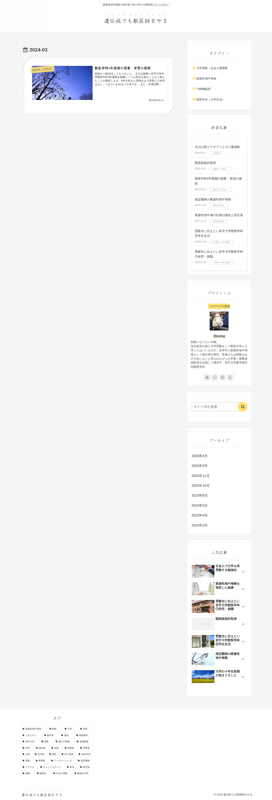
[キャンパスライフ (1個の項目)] (52, 767)
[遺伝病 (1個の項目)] (41, 748)
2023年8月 (200, 495)
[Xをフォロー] (214, 377)
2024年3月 (200, 466)
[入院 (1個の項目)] (26, 754)
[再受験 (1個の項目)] (41, 761)
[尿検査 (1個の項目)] (70, 748)
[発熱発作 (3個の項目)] (83, 735)
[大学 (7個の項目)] (70, 729)
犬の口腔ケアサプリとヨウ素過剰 (217, 147)
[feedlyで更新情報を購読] (222, 377)
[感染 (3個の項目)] (67, 735)
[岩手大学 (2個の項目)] (30, 742)
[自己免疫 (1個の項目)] (68, 754)
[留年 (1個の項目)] (53, 754)
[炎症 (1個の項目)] (71, 767)
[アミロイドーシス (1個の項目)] (62, 761)
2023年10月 (201, 486)
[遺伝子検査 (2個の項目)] (64, 742)
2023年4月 (200, 515)
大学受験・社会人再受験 (212, 68)
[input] (217, 406)
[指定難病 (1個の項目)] (84, 761)
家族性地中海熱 (206, 78)
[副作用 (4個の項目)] (50, 735)
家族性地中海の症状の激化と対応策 (219, 215)
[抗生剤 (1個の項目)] (40, 754)
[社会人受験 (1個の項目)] (62, 773)
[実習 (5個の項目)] (85, 729)
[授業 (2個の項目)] (46, 742)
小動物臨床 (203, 88)
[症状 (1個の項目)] (56, 748)
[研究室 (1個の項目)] (85, 767)
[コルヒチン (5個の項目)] (31, 735)
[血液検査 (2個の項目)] (84, 742)
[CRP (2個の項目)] (27, 748)
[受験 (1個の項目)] (27, 761)
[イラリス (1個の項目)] (29, 767)
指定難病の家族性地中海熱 (213, 199)
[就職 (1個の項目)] (27, 773)
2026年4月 (200, 456)
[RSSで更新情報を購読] (230, 377)
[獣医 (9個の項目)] (55, 729)
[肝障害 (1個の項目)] (85, 748)
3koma (219, 336)
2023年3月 (200, 525)
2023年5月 (200, 505)
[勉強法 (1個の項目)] (43, 773)
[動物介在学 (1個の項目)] (83, 773)
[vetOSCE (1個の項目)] (85, 754)
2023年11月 (201, 476)
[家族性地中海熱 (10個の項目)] (34, 729)
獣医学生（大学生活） (210, 99)
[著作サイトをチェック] (207, 377)
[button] (242, 406)
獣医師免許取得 (205, 162)
